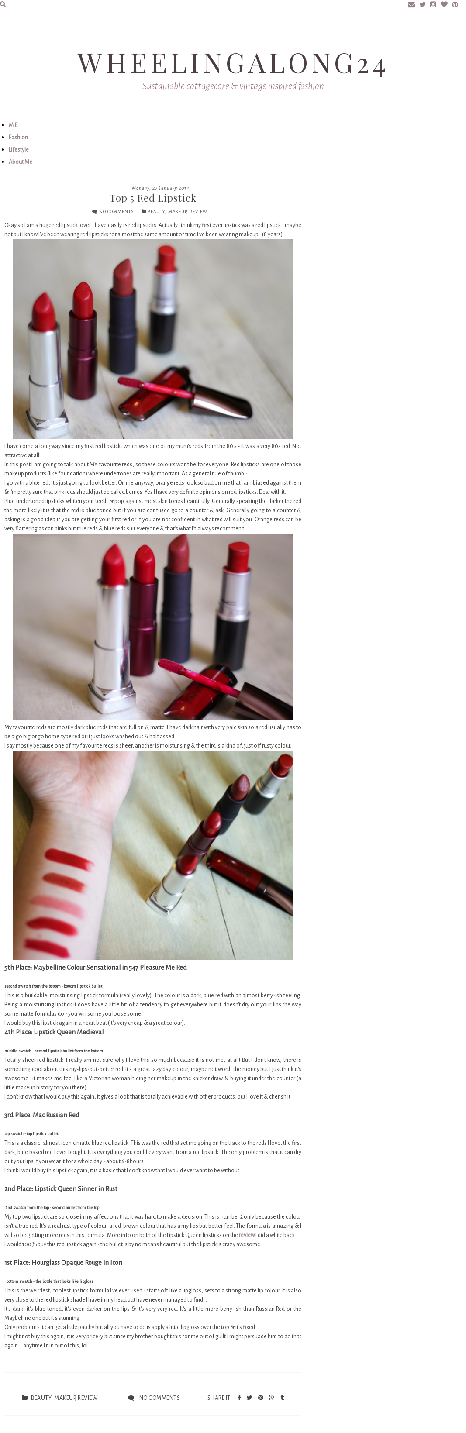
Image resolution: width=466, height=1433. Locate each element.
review (198, 211)
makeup (177, 211)
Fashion (18, 137)
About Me (20, 162)
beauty (156, 211)
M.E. (14, 125)
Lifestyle (19, 150)
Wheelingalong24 (233, 62)
